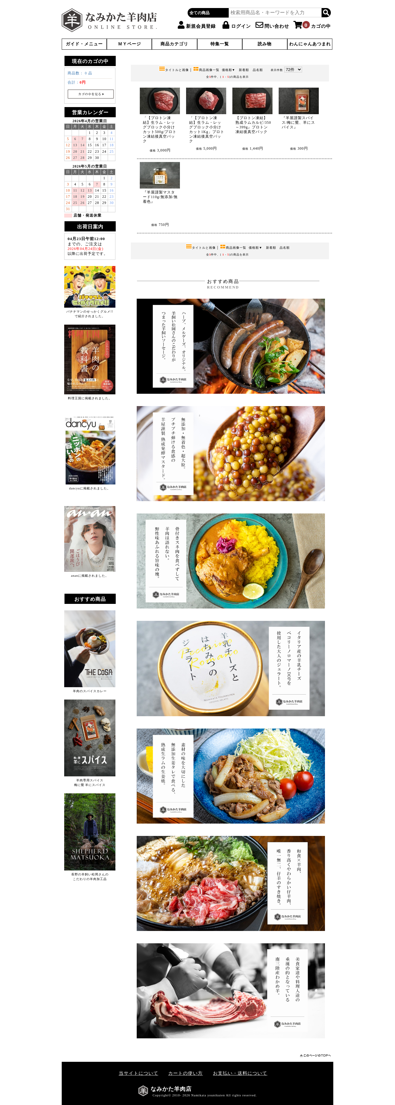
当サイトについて (138, 1073)
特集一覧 (219, 44)
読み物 (265, 44)
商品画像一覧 (206, 70)
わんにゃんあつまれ (310, 44)
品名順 (258, 70)
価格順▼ (228, 70)
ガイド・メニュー (84, 44)
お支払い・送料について (240, 1073)
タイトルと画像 (174, 70)
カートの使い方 (185, 1073)
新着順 (244, 70)
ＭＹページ (129, 44)
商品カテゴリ (174, 44)
